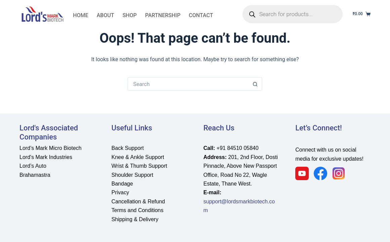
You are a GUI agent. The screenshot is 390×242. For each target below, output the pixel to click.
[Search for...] (188, 84)
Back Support (128, 148)
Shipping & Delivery (135, 219)
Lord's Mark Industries (45, 157)
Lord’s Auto (32, 166)
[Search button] (255, 84)
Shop (130, 15)
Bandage (122, 184)
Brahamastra (34, 175)
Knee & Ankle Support (138, 157)
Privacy (120, 192)
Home (80, 15)
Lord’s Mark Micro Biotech (50, 148)
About (105, 15)
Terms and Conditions (138, 210)
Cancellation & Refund (138, 201)
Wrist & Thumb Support (139, 166)
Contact (201, 15)
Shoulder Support (133, 175)
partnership (162, 15)
